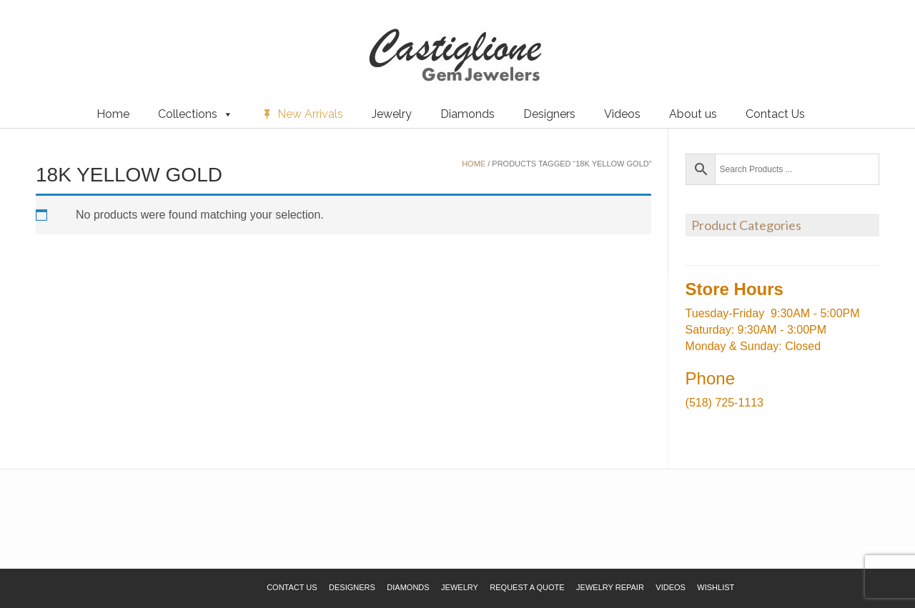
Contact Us (775, 114)
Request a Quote (95, 35)
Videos (622, 114)
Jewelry (392, 114)
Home (113, 114)
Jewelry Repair (610, 587)
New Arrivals (310, 114)
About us (693, 114)
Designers (549, 114)
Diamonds (467, 114)
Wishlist (32, 35)
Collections (195, 114)
